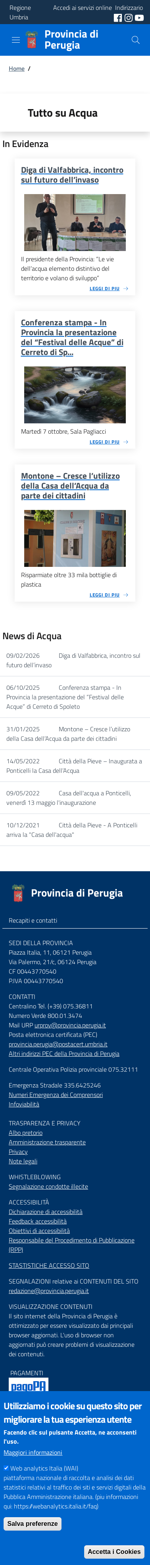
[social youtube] (139, 17)
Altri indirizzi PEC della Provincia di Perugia (64, 1053)
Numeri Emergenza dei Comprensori (56, 1094)
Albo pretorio (25, 1132)
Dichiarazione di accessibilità (46, 1211)
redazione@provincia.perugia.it (49, 1290)
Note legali (23, 1161)
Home (17, 68)
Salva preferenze (32, 1538)
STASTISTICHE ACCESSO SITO (49, 1265)
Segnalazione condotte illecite (48, 1186)
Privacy (18, 1151)
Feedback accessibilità (38, 1221)
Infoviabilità (24, 1104)
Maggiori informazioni (33, 1467)
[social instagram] (129, 17)
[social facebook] (118, 17)
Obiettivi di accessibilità (39, 1230)
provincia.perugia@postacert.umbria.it (58, 1044)
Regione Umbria (20, 12)
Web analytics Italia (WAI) (44, 1483)
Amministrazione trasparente (47, 1142)
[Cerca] (135, 40)
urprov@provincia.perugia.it (70, 1025)
